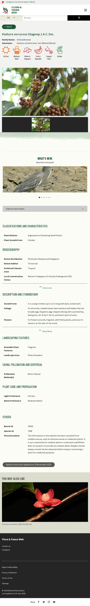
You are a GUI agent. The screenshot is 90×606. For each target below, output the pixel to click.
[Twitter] (43, 602)
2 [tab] (41, 197)
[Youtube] (54, 602)
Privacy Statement (9, 572)
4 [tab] (46, 197)
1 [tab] (39, 197)
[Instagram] (49, 602)
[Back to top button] (85, 533)
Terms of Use (7, 578)
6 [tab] (50, 197)
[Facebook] (38, 602)
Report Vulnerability (10, 567)
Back (9, 26)
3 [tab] (43, 197)
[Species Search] (78, 18)
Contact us (6, 546)
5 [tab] (48, 197)
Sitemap (5, 583)
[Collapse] (45, 287)
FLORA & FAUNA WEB (17, 10)
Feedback (6, 550)
